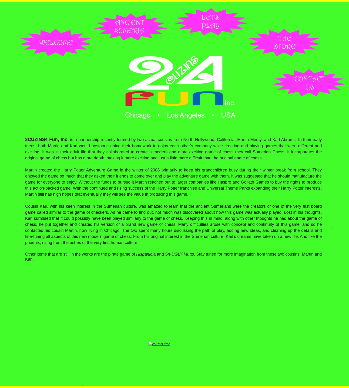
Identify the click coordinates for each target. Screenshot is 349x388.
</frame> (173, 350)
